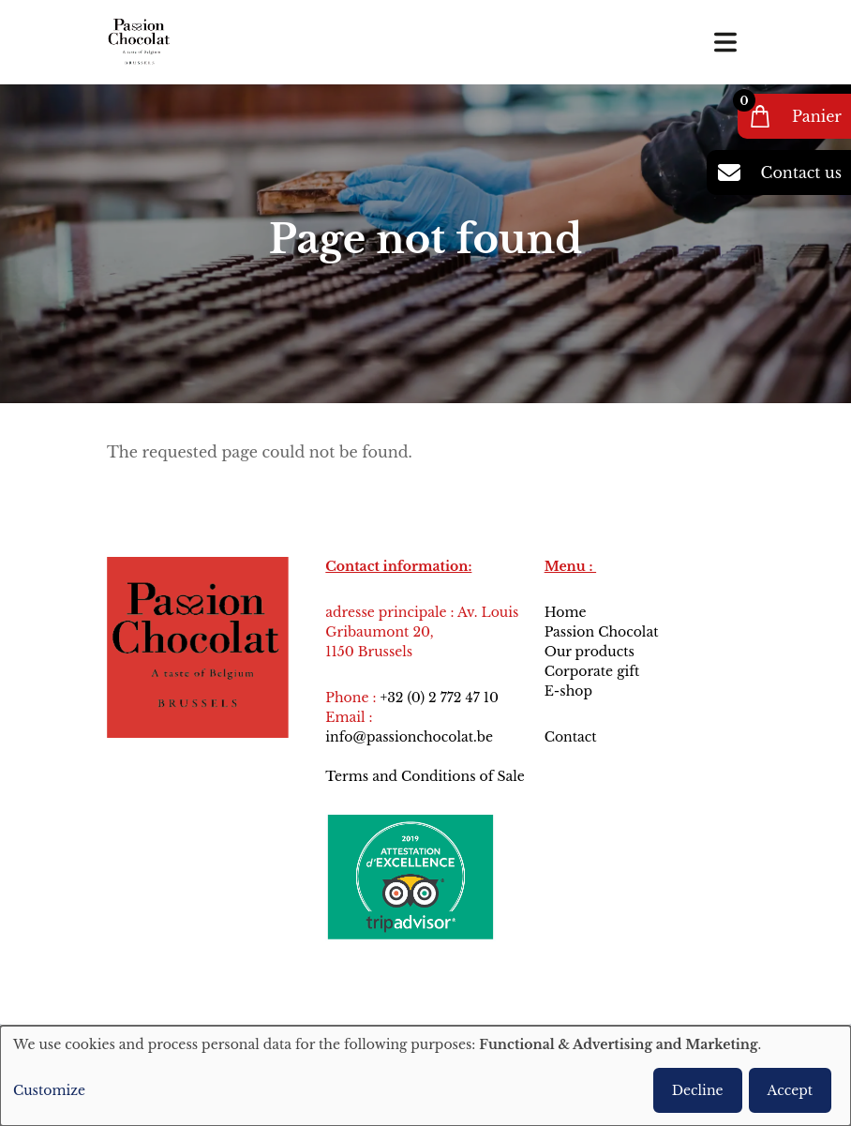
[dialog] (425, 1076)
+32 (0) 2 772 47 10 (439, 697)
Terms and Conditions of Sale (425, 776)
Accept (790, 1090)
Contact (573, 736)
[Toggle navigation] (725, 42)
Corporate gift (592, 671)
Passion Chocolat (602, 631)
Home (566, 612)
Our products (590, 651)
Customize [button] (49, 1090)
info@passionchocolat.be (409, 736)
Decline (698, 1090)
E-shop (568, 691)
